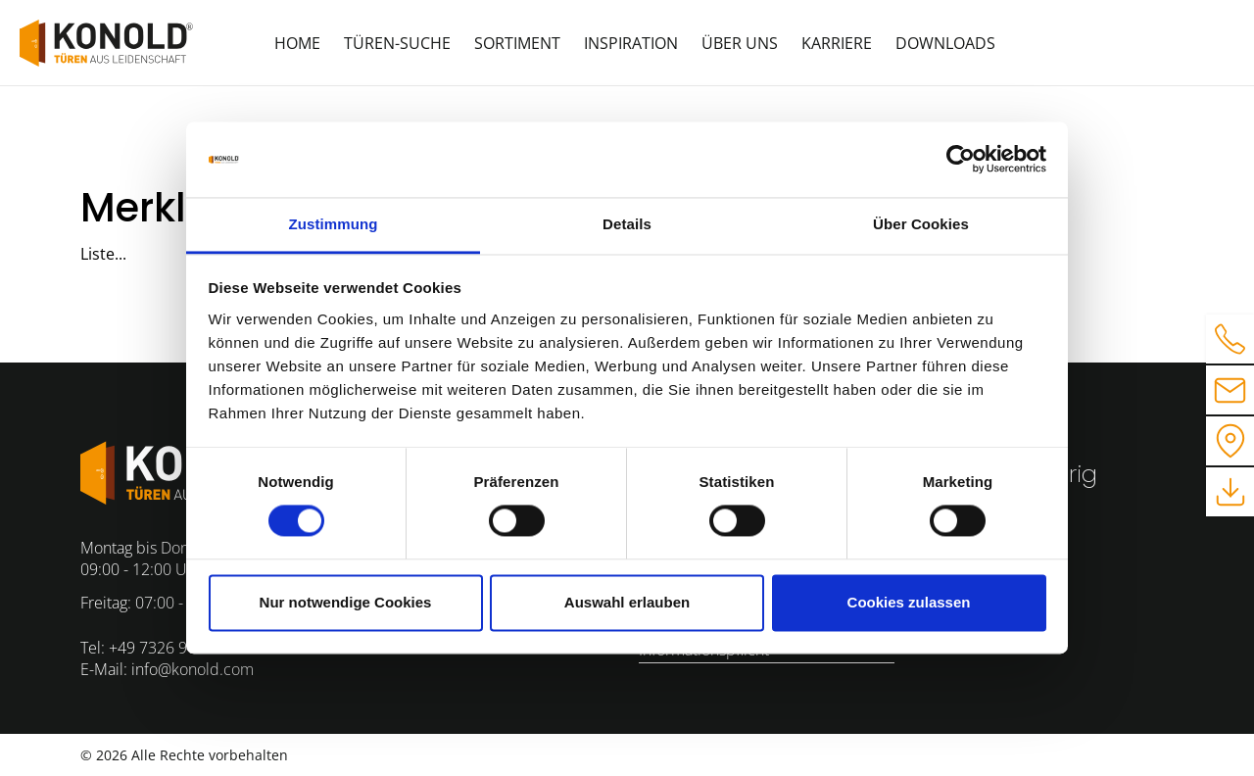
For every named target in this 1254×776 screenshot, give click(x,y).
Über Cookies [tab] (921, 224)
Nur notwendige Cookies (346, 602)
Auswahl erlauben (627, 602)
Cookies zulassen (909, 602)
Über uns (739, 43)
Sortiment (517, 43)
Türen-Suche (397, 43)
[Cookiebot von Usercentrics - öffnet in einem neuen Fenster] (960, 159)
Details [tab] (627, 224)
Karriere (836, 43)
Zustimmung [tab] (333, 224)
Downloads (945, 43)
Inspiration (631, 43)
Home (297, 43)
